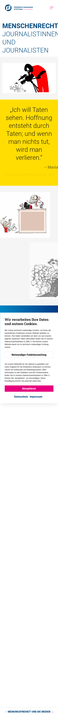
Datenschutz (21, 396)
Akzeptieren (29, 388)
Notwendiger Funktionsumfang (29, 354)
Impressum (36, 396)
